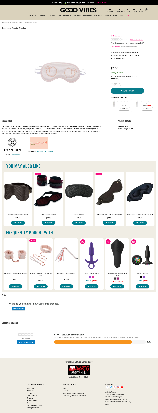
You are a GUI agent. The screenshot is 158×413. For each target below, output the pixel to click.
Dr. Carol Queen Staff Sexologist (74, 396)
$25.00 (40, 280)
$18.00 (18, 218)
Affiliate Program (111, 392)
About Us (30, 391)
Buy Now (18, 223)
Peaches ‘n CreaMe (45, 151)
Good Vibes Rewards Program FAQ (118, 402)
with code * (79, 3)
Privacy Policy (32, 400)
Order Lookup (32, 396)
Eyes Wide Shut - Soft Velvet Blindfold (109, 214)
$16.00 (79, 218)
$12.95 (109, 218)
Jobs (107, 404)
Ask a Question (115, 46)
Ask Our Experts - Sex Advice (73, 393)
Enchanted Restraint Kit (48, 214)
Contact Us (31, 393)
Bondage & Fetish (17, 22)
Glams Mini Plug (142, 273)
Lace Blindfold (79, 214)
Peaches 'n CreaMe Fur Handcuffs (15, 273)
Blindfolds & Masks (31, 22)
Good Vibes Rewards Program (116, 399)
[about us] (134, 10)
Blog (64, 388)
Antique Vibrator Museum (114, 394)
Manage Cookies (33, 408)
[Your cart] (146, 10)
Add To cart (127, 91)
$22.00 (15, 279)
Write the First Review (136, 40)
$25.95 (140, 218)
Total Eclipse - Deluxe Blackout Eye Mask (140, 214)
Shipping (30, 398)
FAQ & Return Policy (34, 405)
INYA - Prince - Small (92, 273)
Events (65, 391)
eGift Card (30, 388)
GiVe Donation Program (113, 397)
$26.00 (48, 218)
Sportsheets (15, 155)
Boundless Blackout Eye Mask (18, 214)
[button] (90, 277)
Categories (5, 22)
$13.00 (66, 279)
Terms (29, 403)
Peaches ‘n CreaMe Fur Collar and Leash (41, 274)
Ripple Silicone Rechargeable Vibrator (117, 274)
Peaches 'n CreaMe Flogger (66, 273)
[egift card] (110, 10)
